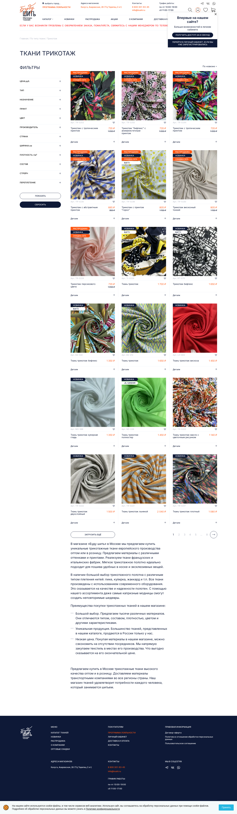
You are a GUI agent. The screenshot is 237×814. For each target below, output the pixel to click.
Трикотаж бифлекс (183, 284)
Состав (24, 164)
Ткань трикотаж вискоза (182, 363)
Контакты (113, 749)
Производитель (29, 127)
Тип (22, 90)
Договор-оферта (173, 737)
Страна (24, 136)
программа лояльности (56, 7)
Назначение (26, 99)
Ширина (26, 145)
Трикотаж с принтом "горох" (133, 209)
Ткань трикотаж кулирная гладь (80, 440)
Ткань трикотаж (131, 284)
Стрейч (24, 173)
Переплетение (28, 182)
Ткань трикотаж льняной (131, 516)
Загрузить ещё (93, 538)
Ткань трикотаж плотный (182, 516)
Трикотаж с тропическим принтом (83, 129)
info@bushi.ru (138, 10)
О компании (136, 19)
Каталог (47, 19)
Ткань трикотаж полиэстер (131, 440)
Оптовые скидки (60, 753)
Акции (114, 19)
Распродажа (92, 19)
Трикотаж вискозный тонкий (185, 209)
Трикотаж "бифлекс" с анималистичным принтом (134, 131)
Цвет (22, 118)
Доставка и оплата (164, 19)
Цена (25, 81)
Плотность (28, 155)
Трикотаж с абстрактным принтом (83, 209)
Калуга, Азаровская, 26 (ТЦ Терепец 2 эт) (101, 7)
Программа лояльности (122, 737)
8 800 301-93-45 (140, 7)
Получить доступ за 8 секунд (193, 35)
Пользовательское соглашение (180, 747)
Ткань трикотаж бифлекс (80, 363)
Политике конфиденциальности (103, 809)
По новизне (209, 66)
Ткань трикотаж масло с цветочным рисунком (186, 440)
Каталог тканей (59, 737)
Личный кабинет (117, 741)
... (201, 538)
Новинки (69, 19)
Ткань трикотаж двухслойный (80, 516)
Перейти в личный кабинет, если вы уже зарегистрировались (192, 43)
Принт (23, 109)
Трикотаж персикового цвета (84, 286)
